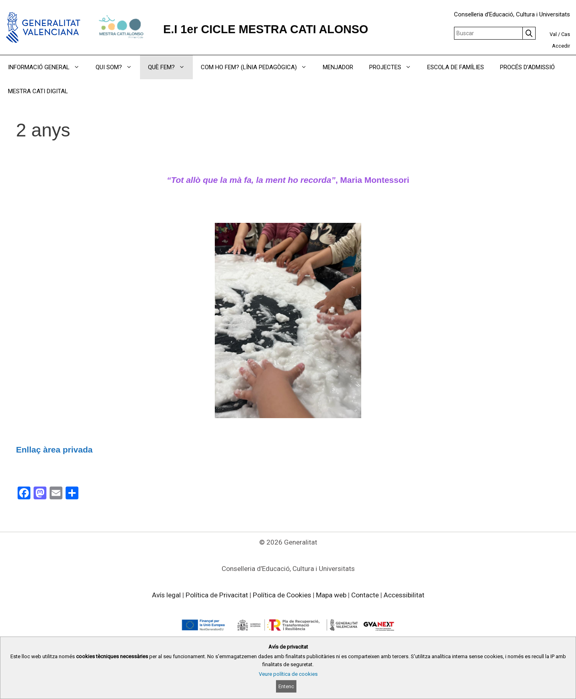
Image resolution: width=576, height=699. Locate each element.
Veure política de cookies (288, 674)
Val (553, 34)
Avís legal (166, 595)
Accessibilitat (404, 595)
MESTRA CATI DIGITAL (38, 91)
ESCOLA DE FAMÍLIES (455, 67)
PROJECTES (394, 67)
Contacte (365, 595)
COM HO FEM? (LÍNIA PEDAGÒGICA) (258, 67)
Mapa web (331, 595)
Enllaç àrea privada (54, 449)
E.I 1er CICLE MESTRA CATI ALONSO (265, 29)
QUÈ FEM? (170, 67)
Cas (565, 34)
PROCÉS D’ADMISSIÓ (527, 67)
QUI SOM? (118, 67)
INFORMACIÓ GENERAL (48, 67)
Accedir (561, 46)
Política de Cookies (282, 595)
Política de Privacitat (217, 595)
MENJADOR (338, 67)
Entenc (286, 686)
